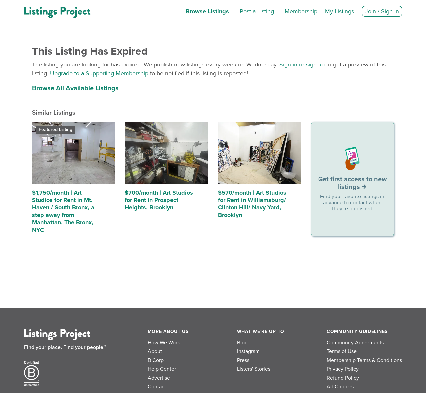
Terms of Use (342, 351)
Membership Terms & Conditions (364, 360)
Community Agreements (355, 342)
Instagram (248, 351)
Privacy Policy (343, 369)
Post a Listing (257, 11)
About (155, 351)
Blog (242, 342)
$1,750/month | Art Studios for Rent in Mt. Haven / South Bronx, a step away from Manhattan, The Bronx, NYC (63, 211)
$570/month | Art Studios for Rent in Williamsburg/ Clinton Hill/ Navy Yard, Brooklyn (252, 204)
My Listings (339, 11)
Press (243, 360)
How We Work (164, 342)
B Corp (156, 360)
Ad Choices (340, 386)
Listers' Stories (253, 369)
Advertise (159, 378)
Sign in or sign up (302, 64)
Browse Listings (207, 11)
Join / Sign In (382, 11)
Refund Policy (343, 378)
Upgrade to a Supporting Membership (99, 73)
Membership (301, 11)
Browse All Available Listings (75, 88)
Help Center (162, 369)
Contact (157, 386)
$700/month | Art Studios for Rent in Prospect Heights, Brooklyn (159, 200)
